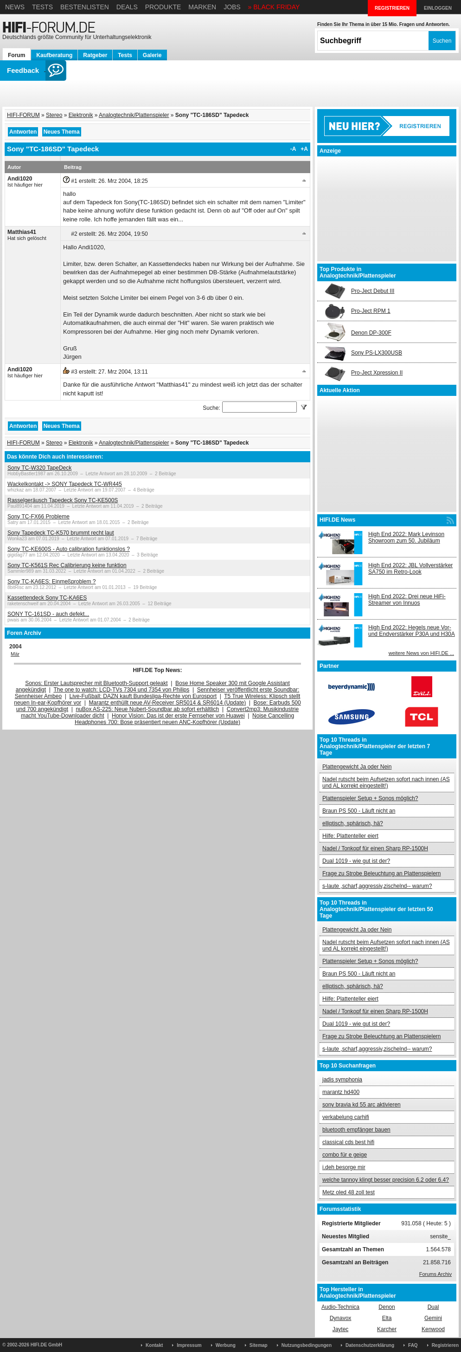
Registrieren (445, 1345)
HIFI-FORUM (23, 115)
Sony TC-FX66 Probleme (38, 516)
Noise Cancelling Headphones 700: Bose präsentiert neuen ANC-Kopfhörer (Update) (184, 718)
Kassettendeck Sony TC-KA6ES (47, 598)
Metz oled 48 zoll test (348, 1192)
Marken (202, 7)
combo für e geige (344, 1154)
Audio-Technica (340, 1307)
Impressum (189, 1345)
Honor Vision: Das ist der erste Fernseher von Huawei (178, 715)
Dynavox (341, 1318)
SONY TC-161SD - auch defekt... (48, 614)
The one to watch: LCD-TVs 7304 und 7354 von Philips (121, 689)
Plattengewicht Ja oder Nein (356, 766)
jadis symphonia (342, 1079)
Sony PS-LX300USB (376, 352)
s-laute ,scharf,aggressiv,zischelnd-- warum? (377, 886)
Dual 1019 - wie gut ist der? (356, 861)
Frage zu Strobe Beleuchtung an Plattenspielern (381, 873)
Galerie (152, 55)
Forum (16, 55)
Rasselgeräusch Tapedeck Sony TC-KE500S (62, 500)
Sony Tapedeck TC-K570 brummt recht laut (60, 533)
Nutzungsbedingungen (307, 1345)
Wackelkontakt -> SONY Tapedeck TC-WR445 (64, 484)
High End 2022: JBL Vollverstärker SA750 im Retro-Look (410, 568)
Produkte (163, 7)
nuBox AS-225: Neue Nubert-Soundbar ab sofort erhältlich (147, 709)
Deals (127, 7)
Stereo (54, 115)
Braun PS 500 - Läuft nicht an (358, 811)
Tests (42, 7)
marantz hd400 (340, 1092)
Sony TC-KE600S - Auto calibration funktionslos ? (68, 549)
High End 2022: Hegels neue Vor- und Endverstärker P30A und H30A (411, 630)
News (15, 7)
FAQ (413, 1345)
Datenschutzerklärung (370, 1345)
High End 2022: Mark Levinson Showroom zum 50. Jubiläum (406, 537)
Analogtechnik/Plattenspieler (134, 115)
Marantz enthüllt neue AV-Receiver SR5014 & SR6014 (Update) (167, 702)
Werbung (226, 1345)
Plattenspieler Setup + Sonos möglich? (370, 798)
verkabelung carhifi (345, 1117)
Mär (15, 654)
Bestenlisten (84, 7)
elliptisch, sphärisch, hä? (352, 823)
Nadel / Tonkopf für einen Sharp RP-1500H (375, 848)
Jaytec (341, 1329)
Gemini (433, 1318)
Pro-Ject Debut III (372, 291)
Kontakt (154, 1345)
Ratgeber (95, 55)
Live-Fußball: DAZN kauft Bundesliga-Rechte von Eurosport (143, 696)
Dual (433, 1307)
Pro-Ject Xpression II (377, 372)
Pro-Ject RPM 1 (371, 311)
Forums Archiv (435, 1274)
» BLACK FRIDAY (274, 7)
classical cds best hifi (348, 1142)
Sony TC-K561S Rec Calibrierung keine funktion (67, 565)
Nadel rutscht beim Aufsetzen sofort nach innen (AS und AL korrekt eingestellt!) (386, 782)
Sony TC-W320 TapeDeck (39, 468)
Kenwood (433, 1329)
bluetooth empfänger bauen (356, 1129)
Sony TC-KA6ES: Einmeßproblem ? (51, 581)
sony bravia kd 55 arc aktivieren (361, 1104)
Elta (387, 1318)
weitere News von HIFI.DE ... (421, 653)
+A (304, 149)
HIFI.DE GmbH (46, 1344)
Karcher (387, 1329)
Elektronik (81, 115)
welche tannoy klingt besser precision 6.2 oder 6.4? (385, 1180)
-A (293, 149)
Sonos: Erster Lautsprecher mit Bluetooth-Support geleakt (96, 683)
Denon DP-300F (371, 333)
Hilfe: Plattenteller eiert (350, 836)
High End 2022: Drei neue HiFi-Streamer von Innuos (407, 599)
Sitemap (259, 1345)
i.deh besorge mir (343, 1167)
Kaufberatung (54, 55)
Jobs (232, 7)
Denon (386, 1307)
